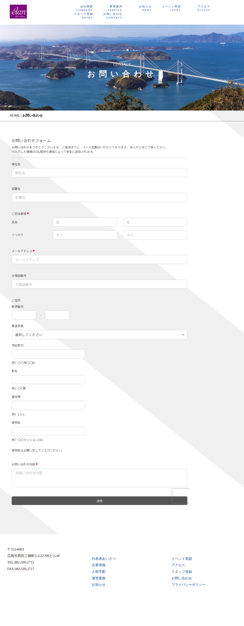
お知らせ (99, 584)
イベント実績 (181, 559)
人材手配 (99, 572)
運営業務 (99, 578)
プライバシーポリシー (188, 584)
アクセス (178, 565)
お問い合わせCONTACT (112, 15)
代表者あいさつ (104, 559)
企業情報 (99, 565)
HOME (15, 115)
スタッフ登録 (181, 572)
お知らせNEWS (145, 8)
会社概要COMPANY (84, 8)
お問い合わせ (181, 578)
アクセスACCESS (203, 8)
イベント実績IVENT (171, 8)
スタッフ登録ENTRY (83, 15)
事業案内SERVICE (115, 8)
